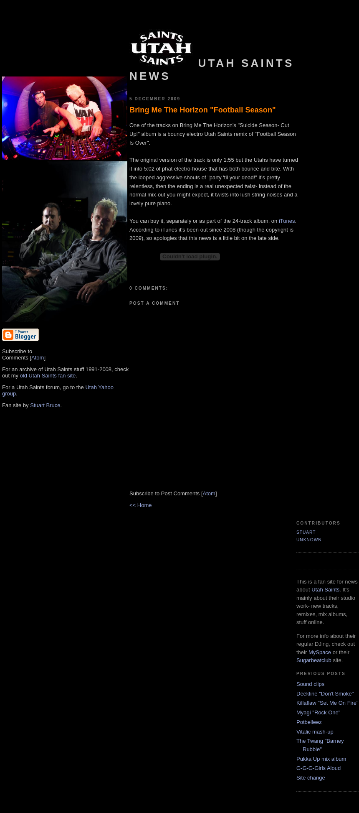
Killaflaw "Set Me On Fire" (327, 703)
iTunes (287, 221)
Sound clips (310, 684)
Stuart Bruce (45, 405)
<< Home (140, 505)
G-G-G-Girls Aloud (318, 768)
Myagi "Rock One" (318, 712)
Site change (310, 778)
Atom (37, 357)
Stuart (306, 532)
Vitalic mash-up (315, 732)
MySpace (319, 652)
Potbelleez (309, 722)
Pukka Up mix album (321, 759)
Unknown (309, 540)
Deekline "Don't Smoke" (325, 694)
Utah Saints (325, 589)
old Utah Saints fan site (48, 375)
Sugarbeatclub (313, 660)
